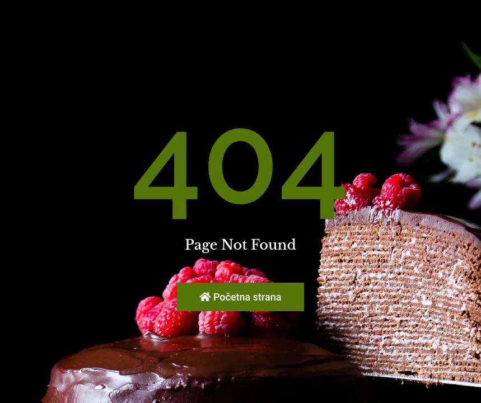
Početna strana (240, 297)
